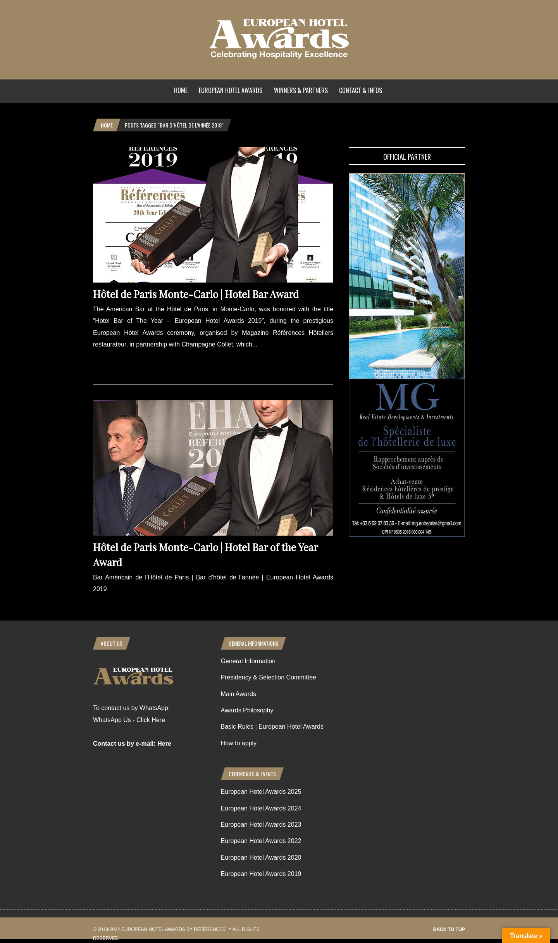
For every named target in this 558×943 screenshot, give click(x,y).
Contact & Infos (360, 90)
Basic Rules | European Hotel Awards (272, 726)
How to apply (239, 743)
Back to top (449, 929)
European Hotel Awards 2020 (261, 857)
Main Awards (238, 694)
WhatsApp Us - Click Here (129, 720)
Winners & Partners (301, 90)
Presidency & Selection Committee (268, 677)
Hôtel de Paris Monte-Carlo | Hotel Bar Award (196, 294)
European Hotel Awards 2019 (261, 874)
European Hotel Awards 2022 (261, 841)
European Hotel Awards (230, 90)
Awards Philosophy (247, 710)
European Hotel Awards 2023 (261, 824)
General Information (248, 661)
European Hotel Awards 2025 (261, 791)
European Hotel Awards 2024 (261, 808)
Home (181, 90)
